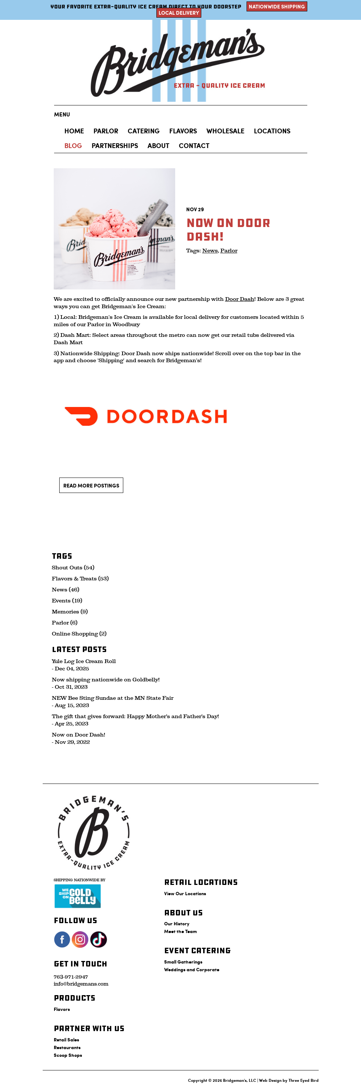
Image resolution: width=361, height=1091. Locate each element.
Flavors (183, 131)
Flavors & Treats (74, 579)
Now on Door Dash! (78, 735)
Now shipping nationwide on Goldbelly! (106, 680)
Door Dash (239, 299)
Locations (272, 131)
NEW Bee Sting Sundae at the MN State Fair (112, 698)
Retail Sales (66, 1039)
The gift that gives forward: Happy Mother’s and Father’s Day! (135, 716)
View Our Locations (185, 893)
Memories (65, 612)
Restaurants (67, 1047)
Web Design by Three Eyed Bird (289, 1080)
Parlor (228, 251)
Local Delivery (179, 12)
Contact (194, 145)
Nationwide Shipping (277, 6)
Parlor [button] (105, 131)
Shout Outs (67, 568)
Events (61, 601)
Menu (62, 114)
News (210, 251)
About (158, 145)
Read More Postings (91, 485)
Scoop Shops (68, 1054)
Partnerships (115, 145)
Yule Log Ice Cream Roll (84, 661)
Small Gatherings (183, 961)
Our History (177, 923)
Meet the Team (180, 931)
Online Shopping (75, 634)
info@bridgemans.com (81, 984)
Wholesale (225, 131)
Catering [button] (144, 131)
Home (74, 131)
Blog (73, 145)
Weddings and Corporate (191, 969)
